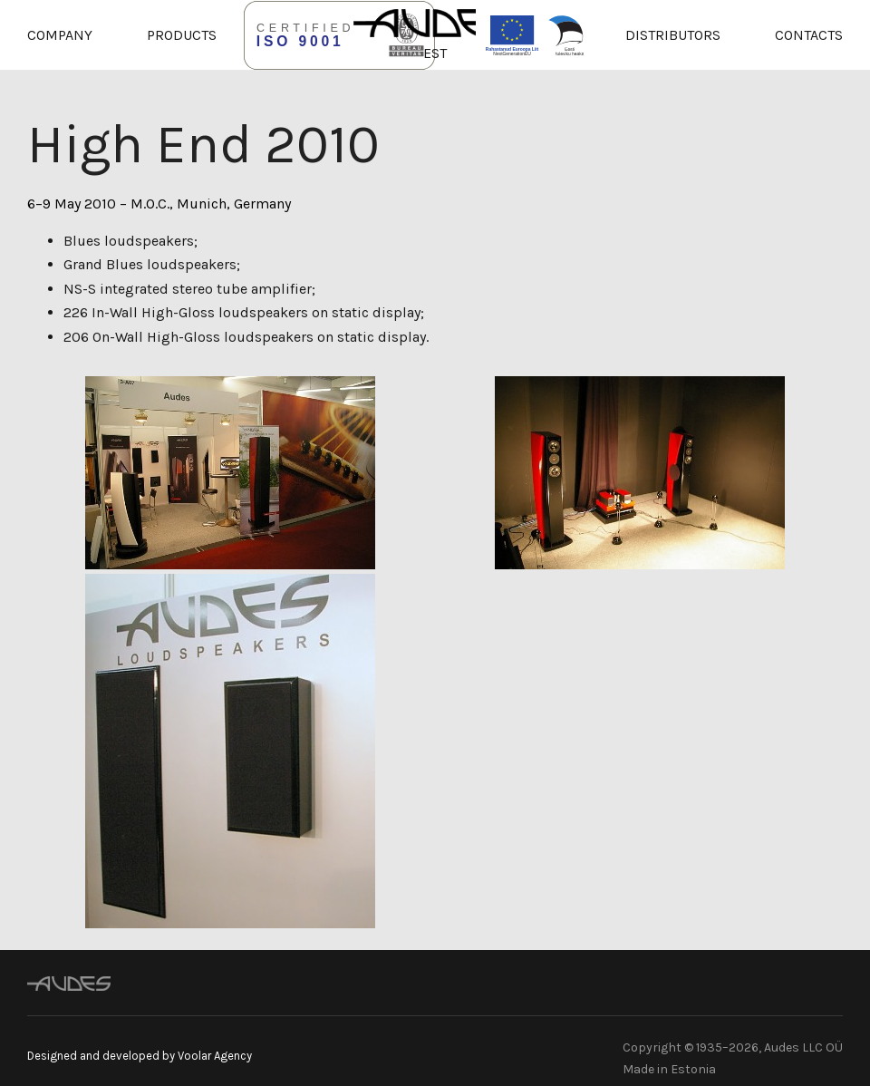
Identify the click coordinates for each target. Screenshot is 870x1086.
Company (59, 35)
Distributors (672, 35)
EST (435, 53)
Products (182, 35)
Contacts (809, 35)
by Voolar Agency (207, 1055)
